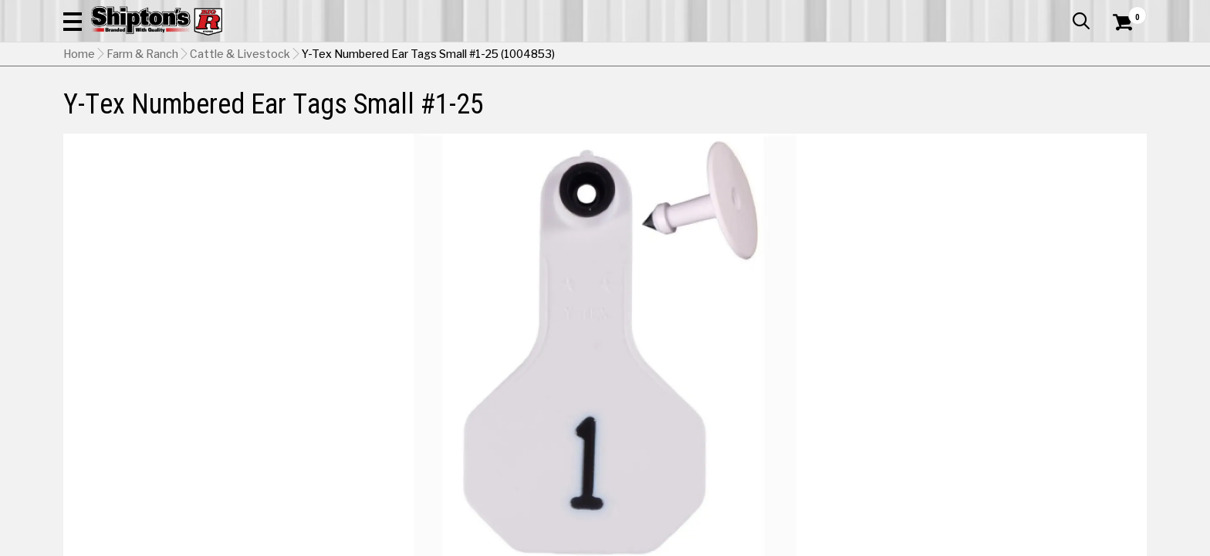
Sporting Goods (1023, 104)
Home (79, 132)
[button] (771, 55)
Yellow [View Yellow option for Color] (1069, 377)
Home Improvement (667, 104)
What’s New (1060, 11)
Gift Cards (992, 11)
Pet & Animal (911, 104)
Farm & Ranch (430, 104)
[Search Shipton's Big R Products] (605, 55)
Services (1125, 11)
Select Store (1038, 416)
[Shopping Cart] (1120, 55)
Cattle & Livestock (240, 132)
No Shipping (877, 416)
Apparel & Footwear (130, 104)
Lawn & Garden (800, 104)
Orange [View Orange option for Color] (860, 377)
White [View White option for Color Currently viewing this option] (964, 377)
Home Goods (539, 104)
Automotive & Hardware (290, 104)
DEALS (1118, 104)
